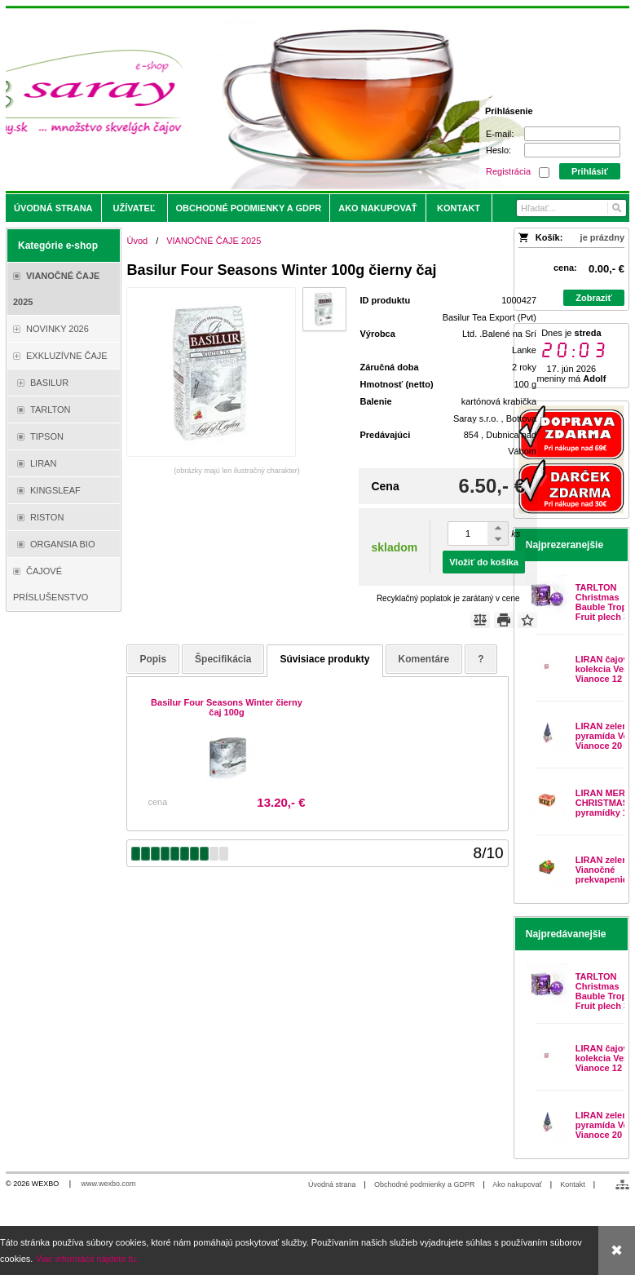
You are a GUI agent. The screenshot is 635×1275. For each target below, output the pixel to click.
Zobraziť (593, 298)
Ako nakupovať (516, 1184)
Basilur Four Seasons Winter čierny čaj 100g (226, 707)
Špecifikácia (223, 659)
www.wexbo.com (109, 1184)
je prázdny (602, 237)
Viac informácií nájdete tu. (86, 1259)
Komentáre (424, 659)
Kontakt (572, 1184)
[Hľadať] (616, 208)
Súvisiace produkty (324, 659)
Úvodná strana (332, 1184)
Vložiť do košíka (483, 562)
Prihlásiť (589, 171)
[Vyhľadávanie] (571, 208)
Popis (152, 659)
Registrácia (508, 171)
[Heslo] (572, 150)
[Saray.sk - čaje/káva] (240, 100)
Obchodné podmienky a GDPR (424, 1184)
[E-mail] (572, 133)
